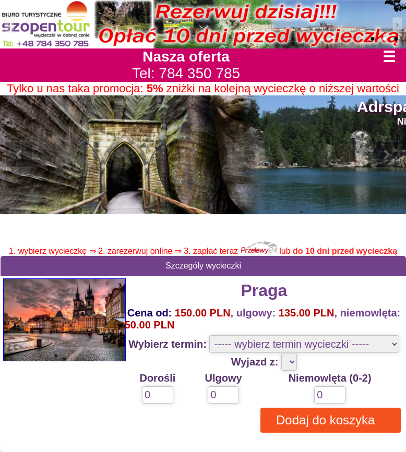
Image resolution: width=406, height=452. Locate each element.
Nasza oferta (186, 56)
